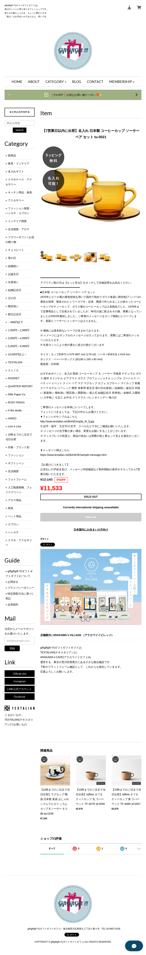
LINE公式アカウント (19, 689)
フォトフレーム (17, 479)
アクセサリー (16, 200)
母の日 (12, 257)
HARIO (12, 418)
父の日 (12, 298)
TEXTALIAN (15, 362)
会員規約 (13, 604)
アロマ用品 (14, 500)
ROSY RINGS (16, 402)
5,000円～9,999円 (18, 346)
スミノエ (13, 370)
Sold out (91, 517)
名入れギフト (16, 171)
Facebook (19, 696)
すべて (52, 848)
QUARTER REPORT (20, 386)
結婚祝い (13, 266)
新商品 (12, 155)
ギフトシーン (16, 463)
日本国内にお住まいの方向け (91, 529)
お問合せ (13, 581)
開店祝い (13, 306)
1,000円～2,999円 (18, 330)
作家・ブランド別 (18, 447)
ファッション (16, 455)
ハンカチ (13, 532)
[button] (56, 82)
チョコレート (16, 249)
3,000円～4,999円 (18, 338)
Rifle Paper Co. (17, 394)
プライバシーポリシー (21, 587)
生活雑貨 (13, 471)
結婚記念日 (14, 290)
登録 (12, 648)
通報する (44, 539)
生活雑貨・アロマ (18, 229)
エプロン (13, 524)
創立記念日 (14, 314)
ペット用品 (14, 516)
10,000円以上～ (17, 354)
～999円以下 (15, 322)
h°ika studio (15, 410)
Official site (19, 673)
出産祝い (13, 282)
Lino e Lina (14, 426)
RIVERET (14, 378)
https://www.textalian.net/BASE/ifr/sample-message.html (73, 454)
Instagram (19, 681)
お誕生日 (13, 274)
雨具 (10, 508)
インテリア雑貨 (17, 221)
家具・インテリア (18, 163)
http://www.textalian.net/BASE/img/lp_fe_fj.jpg (67, 421)
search (20, 130)
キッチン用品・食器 (20, 192)
